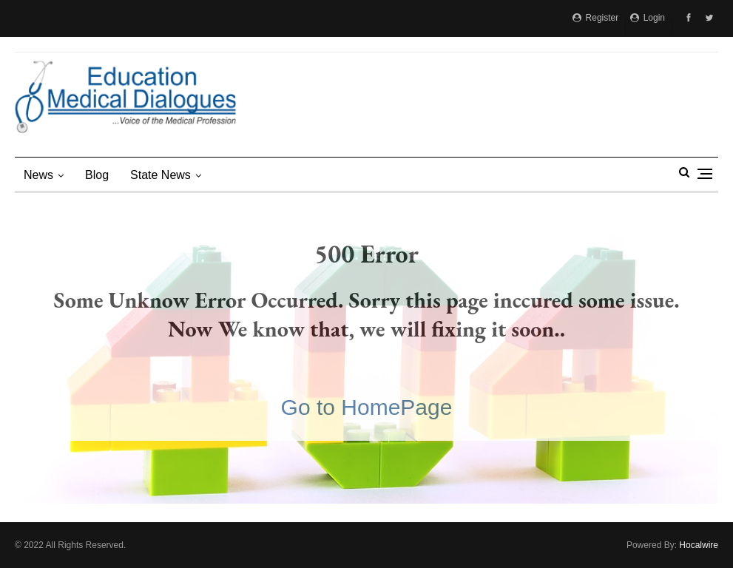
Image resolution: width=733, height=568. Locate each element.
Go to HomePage (367, 407)
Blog (97, 175)
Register (595, 18)
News (38, 175)
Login (647, 18)
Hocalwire (698, 545)
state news (160, 175)
